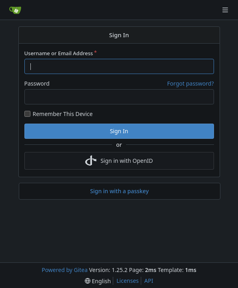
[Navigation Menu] (226, 9)
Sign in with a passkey (119, 191)
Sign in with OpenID (119, 160)
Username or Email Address (58, 53)
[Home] (15, 10)
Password (37, 83)
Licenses (127, 280)
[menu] (98, 281)
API (148, 280)
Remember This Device (63, 114)
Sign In (119, 131)
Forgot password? (190, 83)
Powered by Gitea (65, 270)
